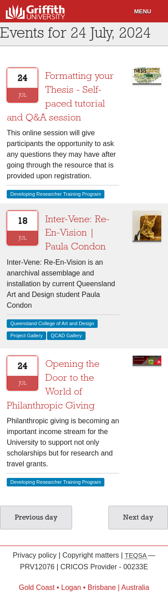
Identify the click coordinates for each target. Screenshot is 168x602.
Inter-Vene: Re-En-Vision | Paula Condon (77, 233)
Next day (138, 517)
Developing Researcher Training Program (55, 194)
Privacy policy (35, 555)
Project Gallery (26, 335)
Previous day (36, 517)
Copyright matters (91, 555)
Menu (142, 11)
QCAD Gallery (66, 335)
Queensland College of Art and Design (52, 323)
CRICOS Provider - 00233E (104, 567)
